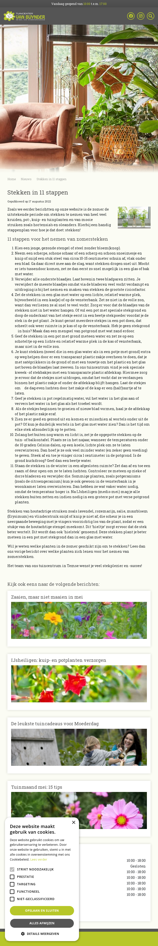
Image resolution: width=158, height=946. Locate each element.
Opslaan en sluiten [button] (42, 910)
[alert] (42, 879)
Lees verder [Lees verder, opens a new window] (38, 859)
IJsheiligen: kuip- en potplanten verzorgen (58, 660)
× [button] (73, 823)
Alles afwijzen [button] (42, 923)
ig (140, 16)
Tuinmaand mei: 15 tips (36, 787)
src (150, 16)
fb (131, 16)
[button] (42, 933)
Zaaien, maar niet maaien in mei (47, 597)
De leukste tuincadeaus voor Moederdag (55, 724)
